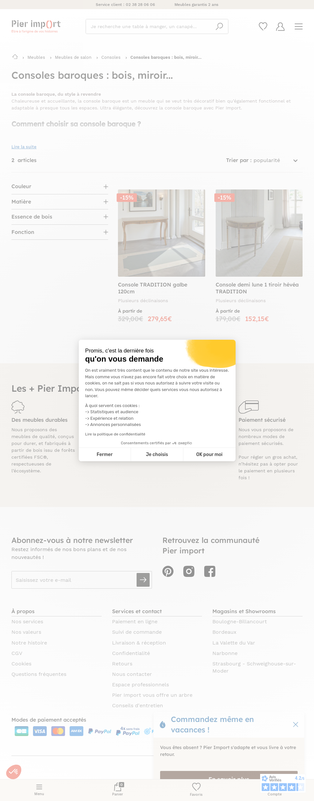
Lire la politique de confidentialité (115, 434)
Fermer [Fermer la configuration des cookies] (105, 454)
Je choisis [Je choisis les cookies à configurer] (157, 454)
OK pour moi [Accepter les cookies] (209, 454)
